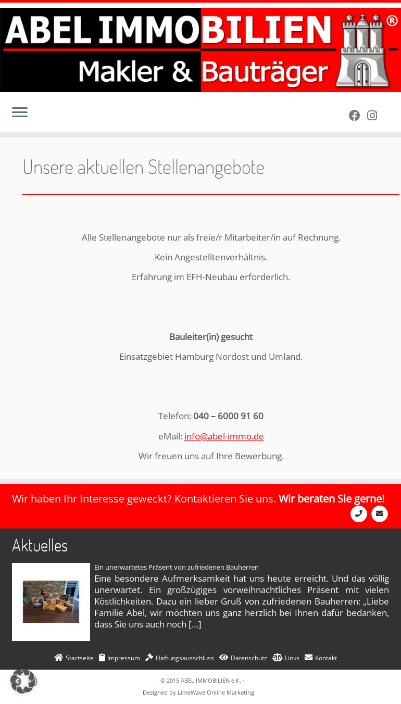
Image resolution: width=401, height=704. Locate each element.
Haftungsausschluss (185, 657)
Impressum (123, 657)
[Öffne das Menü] (20, 113)
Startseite (80, 657)
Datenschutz (249, 657)
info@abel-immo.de (224, 436)
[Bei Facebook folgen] (358, 115)
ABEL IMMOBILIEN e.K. (211, 680)
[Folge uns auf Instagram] (375, 115)
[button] (23, 681)
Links (292, 657)
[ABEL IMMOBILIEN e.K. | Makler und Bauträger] (200, 50)
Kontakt (326, 657)
